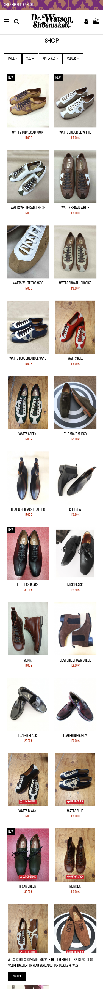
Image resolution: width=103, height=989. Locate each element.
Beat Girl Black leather (28, 509)
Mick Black (75, 585)
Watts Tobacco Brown (27, 132)
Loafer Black (27, 736)
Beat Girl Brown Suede (75, 660)
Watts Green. (27, 434)
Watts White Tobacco (28, 283)
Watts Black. (27, 811)
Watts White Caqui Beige (28, 208)
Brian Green (27, 886)
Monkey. (75, 886)
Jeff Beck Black (28, 585)
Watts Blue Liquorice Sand (27, 358)
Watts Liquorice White (75, 132)
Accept (17, 976)
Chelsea (75, 509)
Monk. (28, 660)
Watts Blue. (75, 811)
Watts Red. (75, 358)
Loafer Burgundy (75, 736)
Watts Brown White (75, 208)
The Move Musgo (75, 434)
